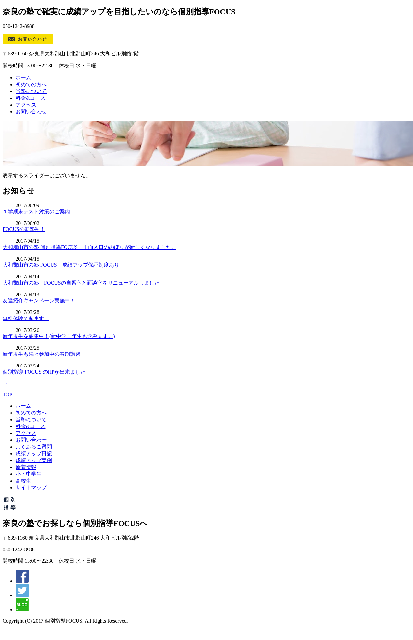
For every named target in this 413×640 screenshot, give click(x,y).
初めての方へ (31, 84)
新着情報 (26, 467)
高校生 (23, 480)
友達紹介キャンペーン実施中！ (39, 300)
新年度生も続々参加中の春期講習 (41, 354)
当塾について (31, 91)
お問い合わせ (31, 111)
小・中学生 (28, 474)
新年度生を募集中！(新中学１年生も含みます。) (59, 336)
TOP (7, 394)
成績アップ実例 (34, 460)
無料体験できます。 (26, 318)
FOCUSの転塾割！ (24, 229)
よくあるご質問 (34, 446)
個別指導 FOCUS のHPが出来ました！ (47, 372)
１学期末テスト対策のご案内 (36, 211)
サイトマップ (31, 487)
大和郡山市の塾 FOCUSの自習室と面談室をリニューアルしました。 (84, 282)
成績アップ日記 (34, 453)
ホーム (23, 77)
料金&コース (30, 98)
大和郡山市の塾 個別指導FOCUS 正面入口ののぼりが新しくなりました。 (89, 247)
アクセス (26, 105)
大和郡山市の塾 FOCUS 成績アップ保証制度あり (61, 265)
